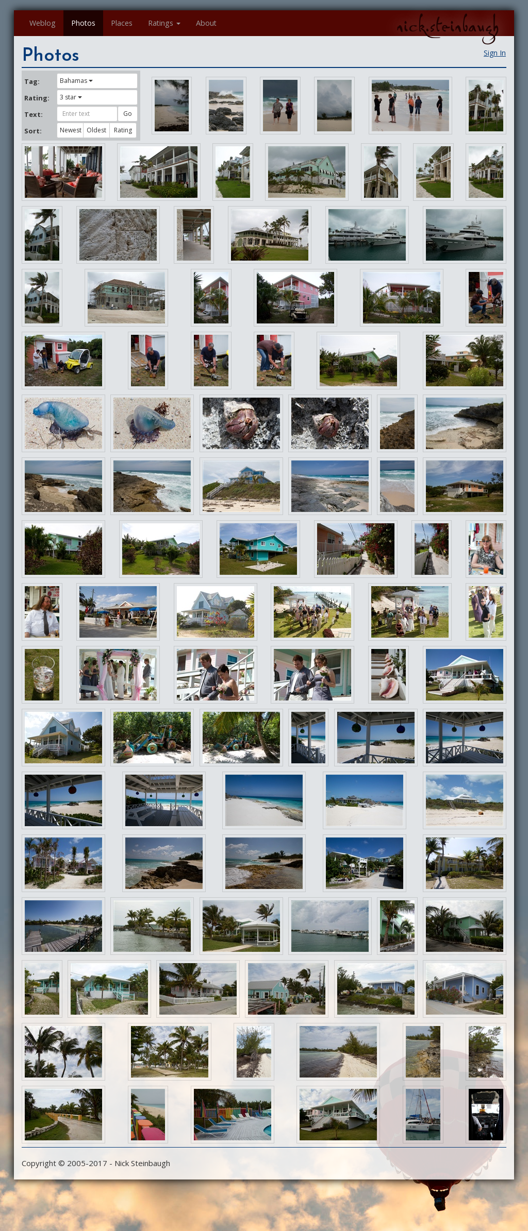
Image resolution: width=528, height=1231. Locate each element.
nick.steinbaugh (448, 26)
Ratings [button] (164, 23)
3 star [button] (71, 97)
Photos (83, 23)
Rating (123, 130)
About (206, 23)
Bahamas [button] (76, 80)
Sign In (495, 53)
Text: (33, 114)
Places (122, 23)
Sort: (33, 130)
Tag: (32, 81)
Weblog (42, 23)
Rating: (36, 97)
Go (127, 113)
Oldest (96, 130)
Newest (70, 130)
